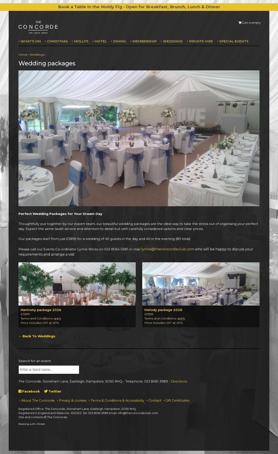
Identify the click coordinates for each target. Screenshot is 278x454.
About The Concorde (38, 400)
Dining (119, 41)
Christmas (57, 41)
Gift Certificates (177, 400)
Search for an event (34, 361)
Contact (155, 400)
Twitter (52, 391)
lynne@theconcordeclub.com (167, 249)
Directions (179, 381)
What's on (31, 41)
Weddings (173, 41)
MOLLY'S (81, 41)
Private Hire (201, 41)
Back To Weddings (39, 336)
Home (22, 54)
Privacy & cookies (72, 400)
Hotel (101, 41)
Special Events (233, 41)
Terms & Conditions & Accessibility (117, 400)
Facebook (29, 391)
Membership (144, 41)
